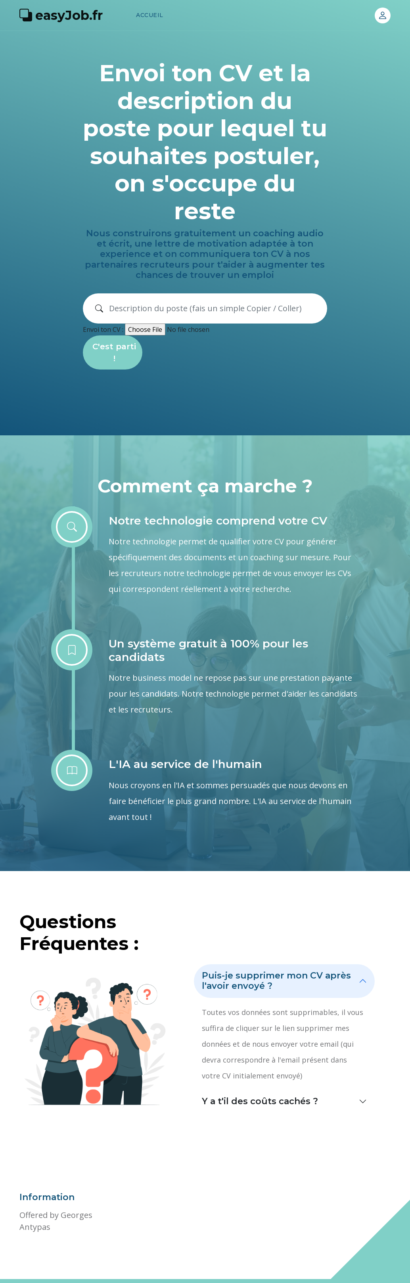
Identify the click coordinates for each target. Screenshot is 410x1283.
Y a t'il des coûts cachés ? (260, 1101)
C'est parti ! (114, 352)
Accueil (149, 15)
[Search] (215, 308)
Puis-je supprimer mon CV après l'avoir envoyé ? (276, 980)
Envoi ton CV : (103, 329)
